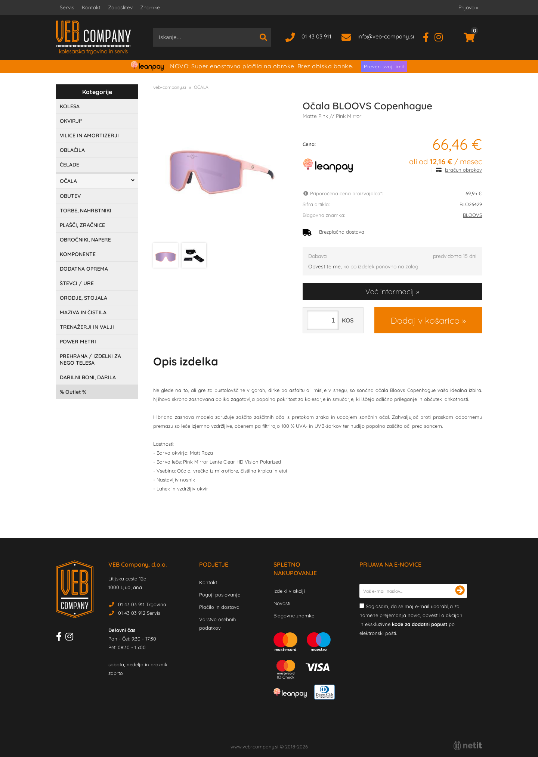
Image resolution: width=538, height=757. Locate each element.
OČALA (68, 181)
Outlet (73, 392)
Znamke (150, 7)
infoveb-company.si (386, 36)
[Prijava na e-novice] (460, 591)
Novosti (281, 603)
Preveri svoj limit (384, 66)
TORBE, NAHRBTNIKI (85, 210)
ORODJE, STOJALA (83, 298)
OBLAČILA (72, 150)
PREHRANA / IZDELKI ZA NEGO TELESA (90, 359)
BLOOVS (472, 215)
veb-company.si (169, 87)
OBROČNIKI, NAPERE (85, 239)
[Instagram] (441, 36)
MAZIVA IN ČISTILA (83, 312)
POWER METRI (78, 341)
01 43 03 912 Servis (139, 613)
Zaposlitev (120, 7)
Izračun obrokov (463, 170)
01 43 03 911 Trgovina (142, 604)
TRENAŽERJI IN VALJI (87, 327)
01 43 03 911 (316, 36)
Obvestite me (324, 266)
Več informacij (389, 291)
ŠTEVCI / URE (77, 283)
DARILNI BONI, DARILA (88, 377)
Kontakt (91, 7)
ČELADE (69, 164)
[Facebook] (429, 36)
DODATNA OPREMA (84, 268)
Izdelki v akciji (289, 591)
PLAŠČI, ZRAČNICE (82, 225)
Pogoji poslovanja (220, 595)
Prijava (468, 7)
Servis (67, 7)
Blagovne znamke (293, 616)
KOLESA (70, 106)
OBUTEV (70, 196)
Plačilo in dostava (219, 607)
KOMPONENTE (78, 254)
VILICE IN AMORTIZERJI (89, 135)
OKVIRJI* (71, 121)
